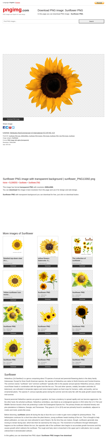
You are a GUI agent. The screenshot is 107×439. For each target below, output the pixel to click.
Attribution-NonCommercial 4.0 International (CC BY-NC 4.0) (32, 133)
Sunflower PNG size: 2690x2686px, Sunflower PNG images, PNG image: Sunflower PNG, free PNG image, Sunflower (42, 136)
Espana (17, 2)
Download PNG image (13, 119)
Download (13, 266)
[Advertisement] (53, 39)
